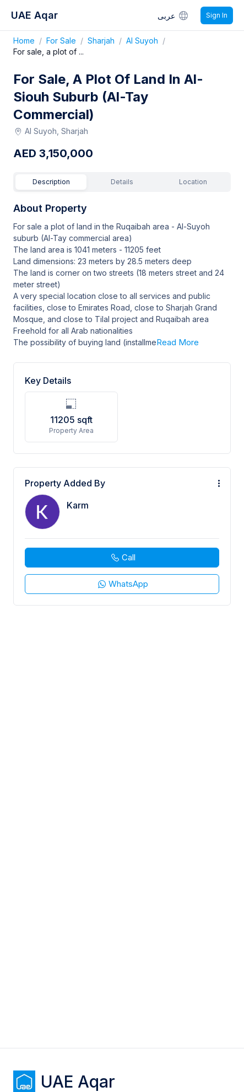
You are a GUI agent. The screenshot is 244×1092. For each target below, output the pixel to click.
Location (193, 182)
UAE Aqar (34, 15)
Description (51, 182)
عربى (173, 15)
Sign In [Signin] (216, 15)
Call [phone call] (122, 557)
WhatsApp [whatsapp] (122, 584)
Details (122, 182)
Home (29, 40)
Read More (177, 342)
